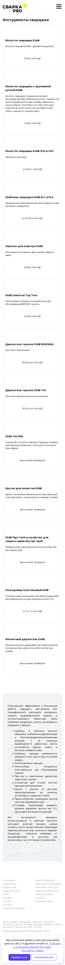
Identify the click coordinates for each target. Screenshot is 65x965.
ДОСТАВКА (7, 898)
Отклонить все (43, 957)
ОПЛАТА (6, 894)
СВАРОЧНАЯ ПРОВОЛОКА (46, 891)
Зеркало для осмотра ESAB (24, 246)
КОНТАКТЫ (7, 901)
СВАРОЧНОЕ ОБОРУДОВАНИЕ (48, 884)
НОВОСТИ (7, 905)
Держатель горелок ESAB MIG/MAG (29, 344)
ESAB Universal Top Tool (21, 295)
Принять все (19, 957)
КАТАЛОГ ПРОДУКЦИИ (44, 880)
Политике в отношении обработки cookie (37, 945)
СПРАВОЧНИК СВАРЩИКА (14, 908)
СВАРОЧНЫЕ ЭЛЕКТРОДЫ (46, 887)
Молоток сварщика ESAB (22, 40)
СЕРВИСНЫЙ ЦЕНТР (11, 891)
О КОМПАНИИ (9, 880)
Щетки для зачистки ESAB (23, 488)
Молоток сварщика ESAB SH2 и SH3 (29, 151)
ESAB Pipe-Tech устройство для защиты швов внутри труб (26, 539)
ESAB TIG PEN (14, 436)
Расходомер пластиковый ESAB (27, 590)
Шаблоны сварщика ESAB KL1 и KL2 (29, 197)
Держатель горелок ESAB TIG (25, 390)
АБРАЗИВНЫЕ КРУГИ (44, 901)
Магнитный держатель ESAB (25, 639)
